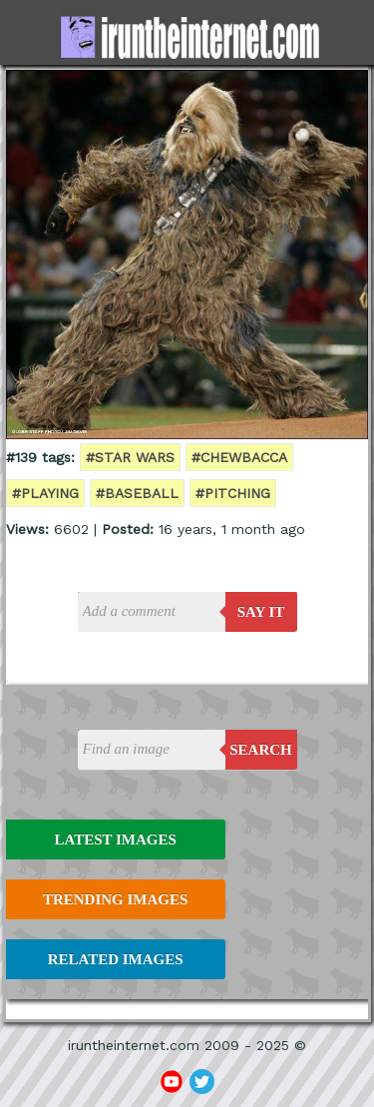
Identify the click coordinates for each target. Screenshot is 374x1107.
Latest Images (115, 839)
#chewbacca (239, 457)
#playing (45, 493)
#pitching (232, 493)
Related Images (116, 959)
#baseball (137, 493)
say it (261, 612)
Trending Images (115, 899)
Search (260, 750)
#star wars (130, 457)
